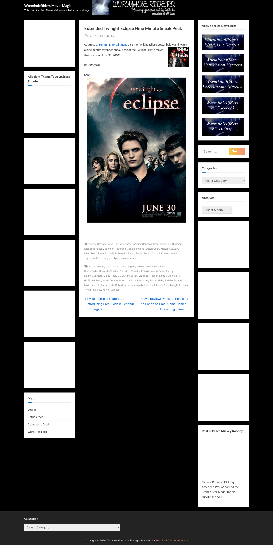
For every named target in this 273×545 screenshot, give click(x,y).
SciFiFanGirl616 (159, 285)
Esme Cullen (166, 275)
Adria (108, 266)
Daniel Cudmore (173, 243)
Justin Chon (152, 248)
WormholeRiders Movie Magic (47, 5)
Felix (176, 275)
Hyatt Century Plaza (114, 280)
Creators (158, 243)
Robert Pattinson (124, 253)
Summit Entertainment (113, 45)
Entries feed (36, 417)
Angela (131, 266)
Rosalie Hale (142, 285)
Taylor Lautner (92, 258)
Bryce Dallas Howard (118, 243)
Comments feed (38, 424)
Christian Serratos (142, 243)
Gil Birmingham (92, 280)
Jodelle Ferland (136, 248)
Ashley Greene (97, 243)
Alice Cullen (119, 266)
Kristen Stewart (169, 248)
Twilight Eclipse (110, 258)
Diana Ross (110, 275)
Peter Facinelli (106, 253)
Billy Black (160, 266)
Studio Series (143, 253)
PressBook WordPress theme (172, 540)
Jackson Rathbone (115, 248)
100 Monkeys (96, 266)
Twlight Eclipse (92, 289)
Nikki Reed (90, 253)
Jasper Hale (156, 280)
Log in (32, 409)
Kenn (113, 35)
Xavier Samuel (129, 258)
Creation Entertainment (144, 271)
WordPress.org (37, 431)
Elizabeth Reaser (93, 248)
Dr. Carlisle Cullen (127, 275)
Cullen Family (165, 271)
